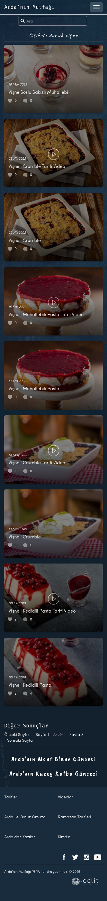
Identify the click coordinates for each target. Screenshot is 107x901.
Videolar (65, 797)
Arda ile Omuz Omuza (25, 816)
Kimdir (64, 836)
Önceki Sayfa (16, 734)
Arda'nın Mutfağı (29, 7)
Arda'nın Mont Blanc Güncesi (53, 758)
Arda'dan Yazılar (19, 836)
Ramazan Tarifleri (74, 816)
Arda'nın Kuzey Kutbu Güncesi (53, 773)
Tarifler (10, 797)
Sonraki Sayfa (20, 740)
